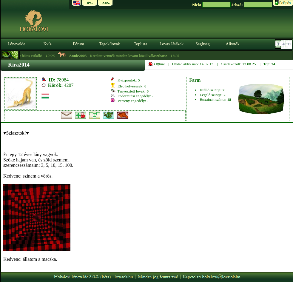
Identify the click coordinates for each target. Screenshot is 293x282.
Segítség (202, 44)
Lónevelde (16, 44)
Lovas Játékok (171, 44)
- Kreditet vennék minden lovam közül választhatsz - (128, 55)
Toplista (140, 44)
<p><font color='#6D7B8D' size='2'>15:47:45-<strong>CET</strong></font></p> (284, 44)
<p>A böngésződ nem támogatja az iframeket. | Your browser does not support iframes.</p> (147, 197)
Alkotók (233, 44)
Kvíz (47, 44)
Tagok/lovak (109, 44)
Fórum (78, 44)
